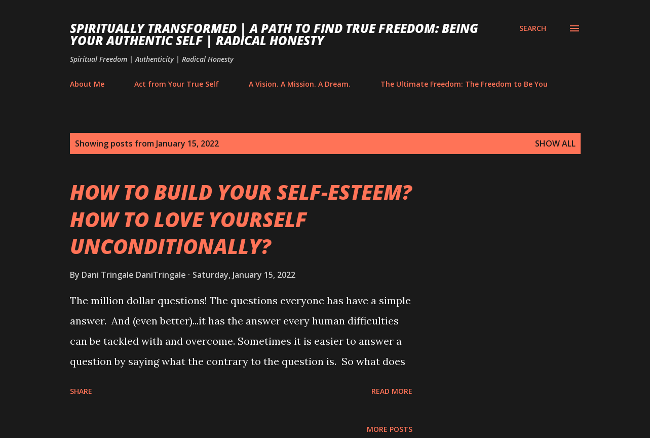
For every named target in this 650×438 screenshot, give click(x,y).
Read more (391, 391)
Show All (555, 143)
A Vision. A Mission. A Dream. (300, 84)
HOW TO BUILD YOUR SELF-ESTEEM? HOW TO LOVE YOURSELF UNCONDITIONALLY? (241, 219)
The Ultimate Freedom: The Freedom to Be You (464, 84)
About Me (87, 84)
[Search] (532, 28)
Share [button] (81, 391)
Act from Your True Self (176, 84)
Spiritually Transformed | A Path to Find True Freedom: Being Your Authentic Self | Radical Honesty (274, 34)
